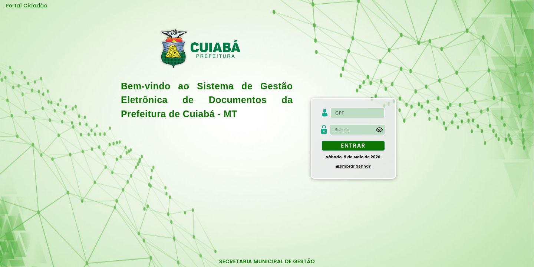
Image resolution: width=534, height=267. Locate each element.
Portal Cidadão (26, 5)
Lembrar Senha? (353, 166)
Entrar (353, 145)
